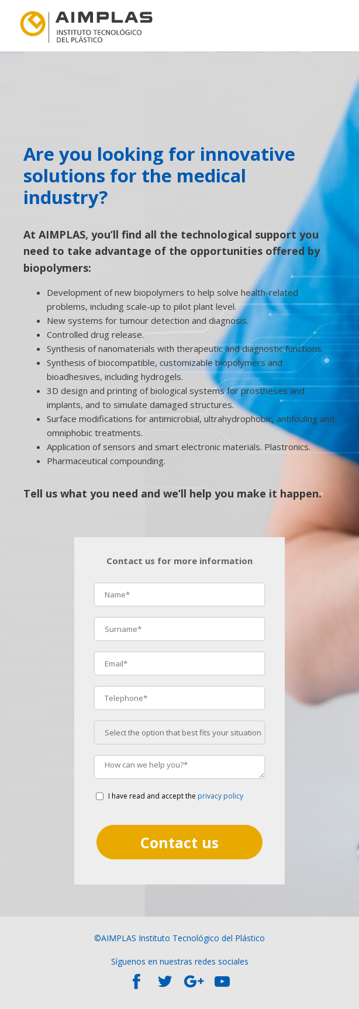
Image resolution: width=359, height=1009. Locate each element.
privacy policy (220, 796)
